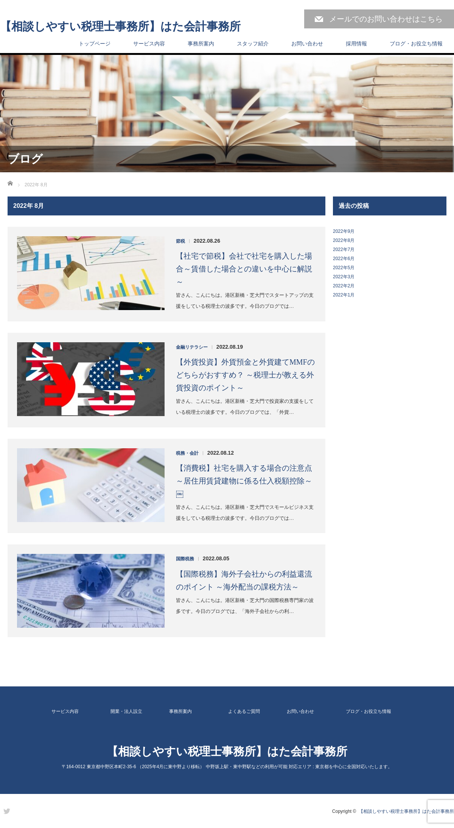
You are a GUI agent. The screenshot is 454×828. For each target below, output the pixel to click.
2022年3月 (343, 276)
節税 (180, 241)
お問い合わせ (307, 44)
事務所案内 (201, 44)
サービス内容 (149, 44)
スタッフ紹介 (253, 44)
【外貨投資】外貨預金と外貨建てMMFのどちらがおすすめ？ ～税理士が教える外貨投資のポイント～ (245, 375)
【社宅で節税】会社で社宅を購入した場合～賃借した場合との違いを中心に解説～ (244, 269)
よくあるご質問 (244, 711)
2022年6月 (343, 258)
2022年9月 (343, 231)
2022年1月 (343, 295)
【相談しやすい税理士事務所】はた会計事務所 (120, 26)
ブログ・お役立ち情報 (416, 44)
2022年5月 (343, 267)
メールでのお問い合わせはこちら (386, 19)
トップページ (94, 44)
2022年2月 (343, 285)
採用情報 (356, 44)
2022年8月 (343, 240)
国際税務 (185, 558)
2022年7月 (343, 249)
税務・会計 (187, 453)
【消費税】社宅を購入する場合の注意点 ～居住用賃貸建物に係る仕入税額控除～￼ (244, 481)
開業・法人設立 (126, 711)
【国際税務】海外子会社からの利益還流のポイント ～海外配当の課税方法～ (244, 580)
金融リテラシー (192, 347)
